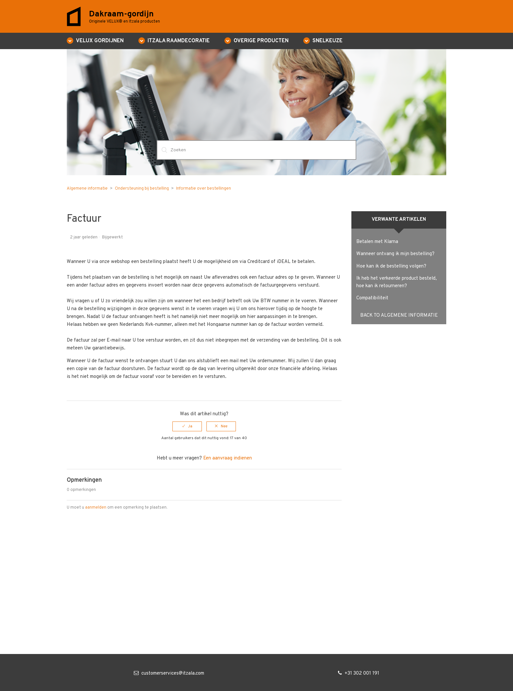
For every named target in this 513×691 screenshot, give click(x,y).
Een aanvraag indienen (227, 458)
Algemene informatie (87, 188)
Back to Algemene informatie (399, 315)
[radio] (187, 426)
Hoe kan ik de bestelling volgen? (391, 266)
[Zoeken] (256, 150)
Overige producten (261, 41)
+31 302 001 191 (362, 673)
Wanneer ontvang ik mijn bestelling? (395, 254)
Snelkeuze (327, 41)
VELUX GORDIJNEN (100, 41)
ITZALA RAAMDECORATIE (179, 41)
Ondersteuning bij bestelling (142, 188)
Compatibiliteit (372, 298)
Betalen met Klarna (377, 242)
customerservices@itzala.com (172, 673)
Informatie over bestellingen (203, 188)
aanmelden (95, 507)
